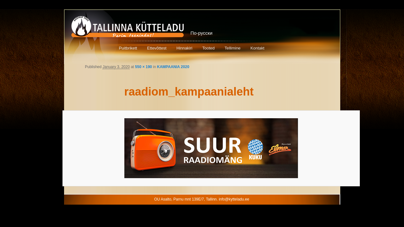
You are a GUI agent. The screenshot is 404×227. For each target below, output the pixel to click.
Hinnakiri (184, 48)
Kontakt (257, 48)
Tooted (208, 48)
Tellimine (233, 48)
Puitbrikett (128, 48)
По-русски (202, 33)
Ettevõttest (156, 48)
